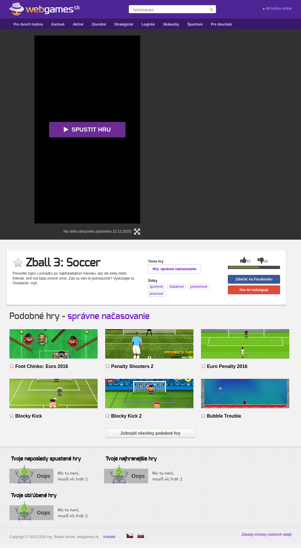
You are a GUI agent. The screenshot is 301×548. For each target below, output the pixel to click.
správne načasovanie (109, 316)
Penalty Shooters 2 (132, 366)
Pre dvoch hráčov (28, 24)
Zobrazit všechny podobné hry (150, 433)
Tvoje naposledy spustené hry (46, 459)
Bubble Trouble (224, 415)
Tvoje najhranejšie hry (131, 459)
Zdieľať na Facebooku (253, 279)
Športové (195, 24)
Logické (148, 24)
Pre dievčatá (221, 24)
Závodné (98, 24)
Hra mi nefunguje (254, 290)
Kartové (58, 24)
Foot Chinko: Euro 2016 (41, 366)
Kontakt (109, 537)
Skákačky (171, 24)
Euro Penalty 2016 (227, 366)
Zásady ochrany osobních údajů (267, 534)
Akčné (78, 24)
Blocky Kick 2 (126, 415)
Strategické (123, 24)
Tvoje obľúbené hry (33, 495)
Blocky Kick (28, 415)
